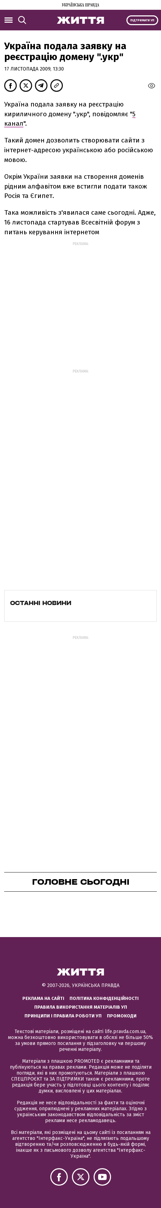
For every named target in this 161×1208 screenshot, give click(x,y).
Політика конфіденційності (104, 998)
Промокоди (122, 1015)
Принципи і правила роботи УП (63, 1015)
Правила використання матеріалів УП (80, 1007)
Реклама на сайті (43, 998)
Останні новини (40, 603)
